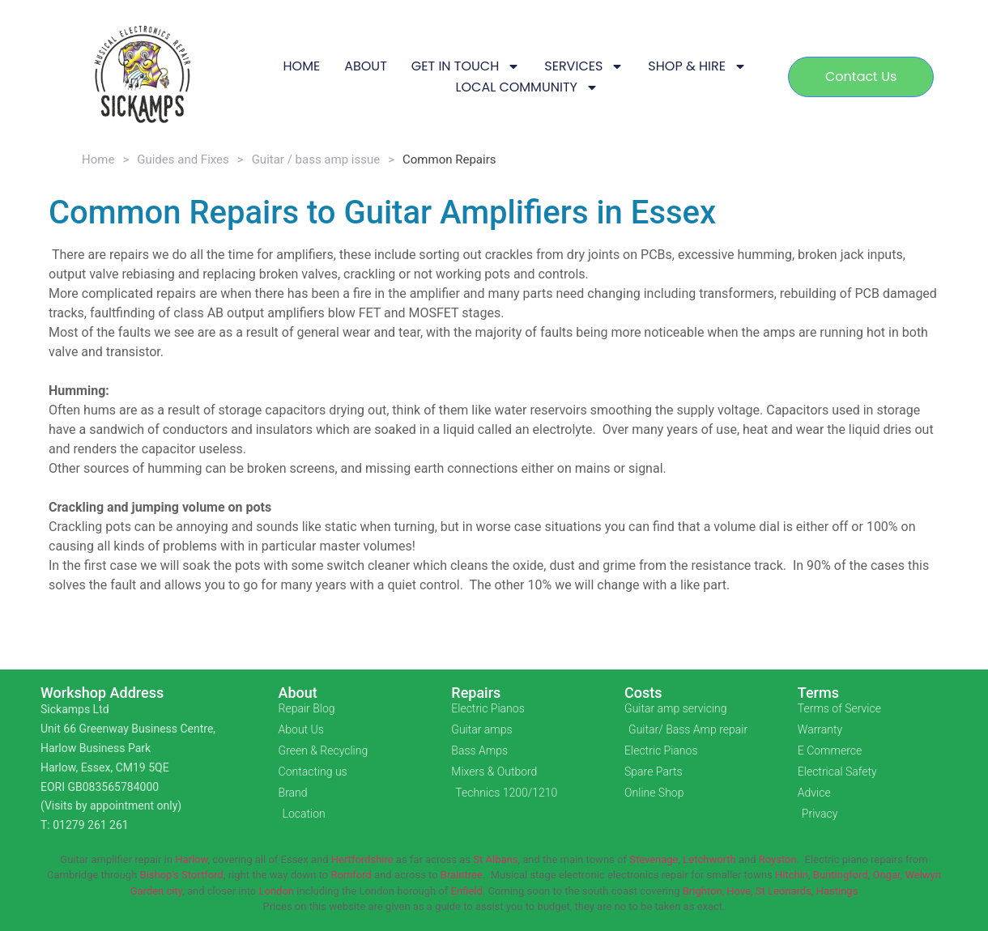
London (276, 891)
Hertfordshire (362, 859)
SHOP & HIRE (697, 66)
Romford (350, 875)
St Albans (495, 859)
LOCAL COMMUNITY (526, 87)
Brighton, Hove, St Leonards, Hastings (770, 891)
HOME (301, 66)
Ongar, (888, 875)
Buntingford (840, 875)
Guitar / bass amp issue (316, 159)
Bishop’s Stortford (182, 875)
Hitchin (791, 875)
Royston (778, 859)
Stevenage (653, 859)
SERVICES (584, 66)
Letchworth (709, 859)
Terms (818, 692)
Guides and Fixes (183, 159)
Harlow (191, 859)
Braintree (462, 875)
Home (98, 159)
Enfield (467, 891)
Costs (643, 692)
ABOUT (365, 66)
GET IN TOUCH (466, 66)
